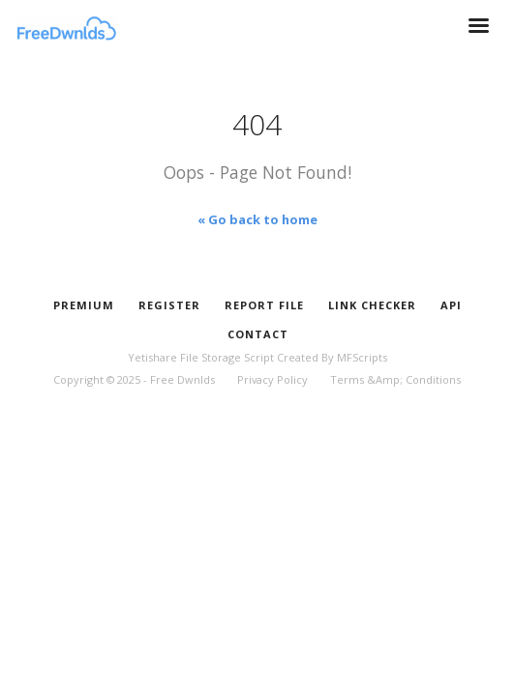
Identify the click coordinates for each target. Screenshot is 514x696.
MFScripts (362, 357)
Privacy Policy (272, 379)
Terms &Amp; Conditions (395, 379)
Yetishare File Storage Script (201, 357)
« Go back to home (257, 219)
